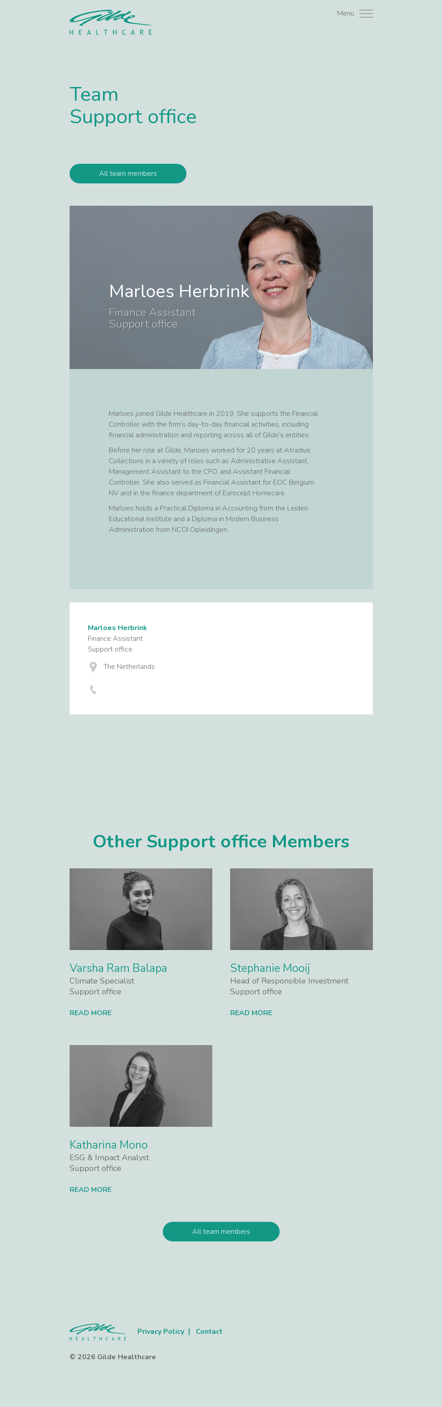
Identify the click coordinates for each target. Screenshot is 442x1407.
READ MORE (91, 1013)
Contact (209, 1331)
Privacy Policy (160, 1331)
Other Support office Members (221, 842)
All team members (128, 173)
